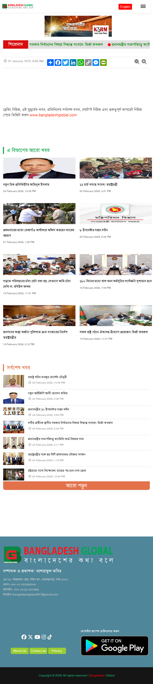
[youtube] (37, 637)
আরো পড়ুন (76, 485)
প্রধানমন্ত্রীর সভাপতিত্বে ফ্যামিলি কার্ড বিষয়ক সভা (56, 439)
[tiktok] (49, 637)
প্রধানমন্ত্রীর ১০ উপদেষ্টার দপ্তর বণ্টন (48, 409)
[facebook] (23, 637)
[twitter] (30, 637)
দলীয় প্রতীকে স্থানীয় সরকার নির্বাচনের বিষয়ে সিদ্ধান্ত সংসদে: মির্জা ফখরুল (70, 423)
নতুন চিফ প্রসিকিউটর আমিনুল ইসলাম (26, 184)
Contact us (38, 651)
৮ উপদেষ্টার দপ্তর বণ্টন (94, 230)
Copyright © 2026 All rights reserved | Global (77, 675)
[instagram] (44, 637)
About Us (19, 651)
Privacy (57, 651)
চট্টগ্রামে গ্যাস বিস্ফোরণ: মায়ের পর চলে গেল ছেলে (57, 471)
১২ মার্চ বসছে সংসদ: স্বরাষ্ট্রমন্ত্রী (98, 184)
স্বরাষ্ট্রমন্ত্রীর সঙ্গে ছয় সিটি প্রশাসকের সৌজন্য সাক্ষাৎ (57, 454)
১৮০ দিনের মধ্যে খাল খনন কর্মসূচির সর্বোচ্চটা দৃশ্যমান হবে (116, 281)
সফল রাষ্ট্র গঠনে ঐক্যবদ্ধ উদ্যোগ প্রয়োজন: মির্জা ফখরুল (114, 332)
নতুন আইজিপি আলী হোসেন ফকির (47, 393)
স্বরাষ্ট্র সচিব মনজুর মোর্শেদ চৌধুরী (47, 377)
